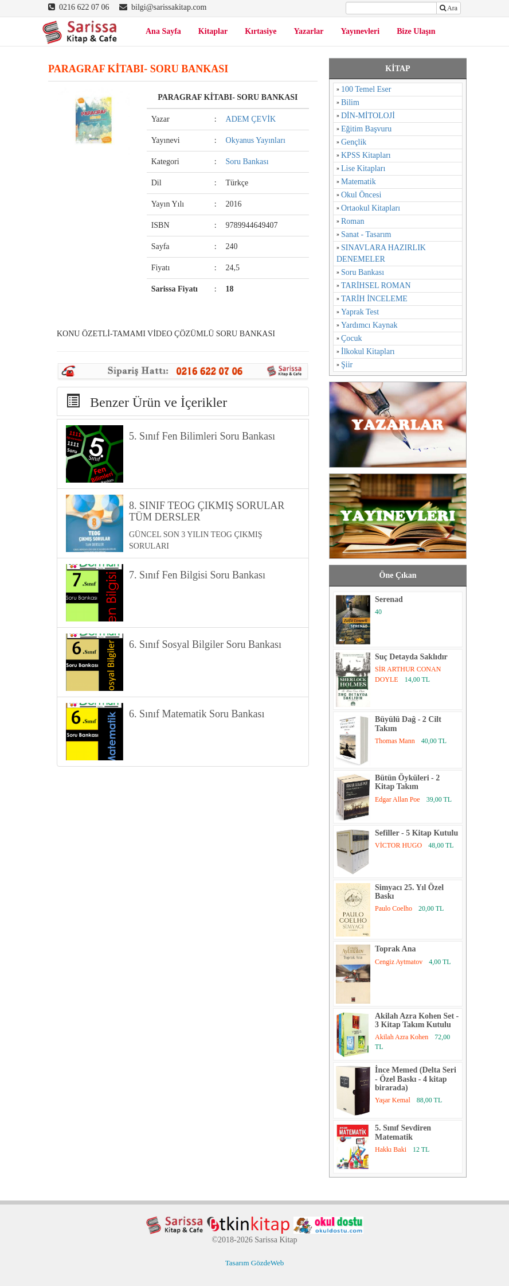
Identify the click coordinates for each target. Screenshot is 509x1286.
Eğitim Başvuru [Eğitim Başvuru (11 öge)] (366, 129)
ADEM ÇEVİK (251, 119)
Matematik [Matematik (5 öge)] (358, 181)
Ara (448, 8)
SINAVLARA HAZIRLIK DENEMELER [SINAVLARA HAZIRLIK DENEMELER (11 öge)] (381, 253)
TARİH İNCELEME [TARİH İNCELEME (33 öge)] (374, 298)
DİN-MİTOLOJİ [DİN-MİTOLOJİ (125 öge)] (368, 115)
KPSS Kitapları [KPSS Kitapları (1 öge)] (366, 155)
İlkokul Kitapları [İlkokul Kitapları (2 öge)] (368, 351)
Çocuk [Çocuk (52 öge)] (351, 338)
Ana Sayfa (163, 31)
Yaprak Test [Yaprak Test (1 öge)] (360, 312)
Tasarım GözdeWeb (254, 1262)
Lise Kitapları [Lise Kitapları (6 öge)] (363, 168)
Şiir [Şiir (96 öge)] (347, 364)
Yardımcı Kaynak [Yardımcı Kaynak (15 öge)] (369, 325)
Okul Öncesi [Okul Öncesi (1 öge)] (361, 195)
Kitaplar (213, 31)
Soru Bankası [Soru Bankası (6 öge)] (362, 272)
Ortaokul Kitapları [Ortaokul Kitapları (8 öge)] (370, 208)
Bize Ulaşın (416, 31)
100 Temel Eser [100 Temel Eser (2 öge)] (366, 89)
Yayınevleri (360, 31)
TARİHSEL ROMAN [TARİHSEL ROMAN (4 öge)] (376, 285)
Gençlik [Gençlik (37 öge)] (353, 142)
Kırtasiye (260, 31)
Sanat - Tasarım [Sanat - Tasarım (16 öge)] (366, 234)
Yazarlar (308, 31)
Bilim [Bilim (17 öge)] (350, 102)
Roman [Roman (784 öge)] (352, 221)
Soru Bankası (247, 161)
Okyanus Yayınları (255, 140)
